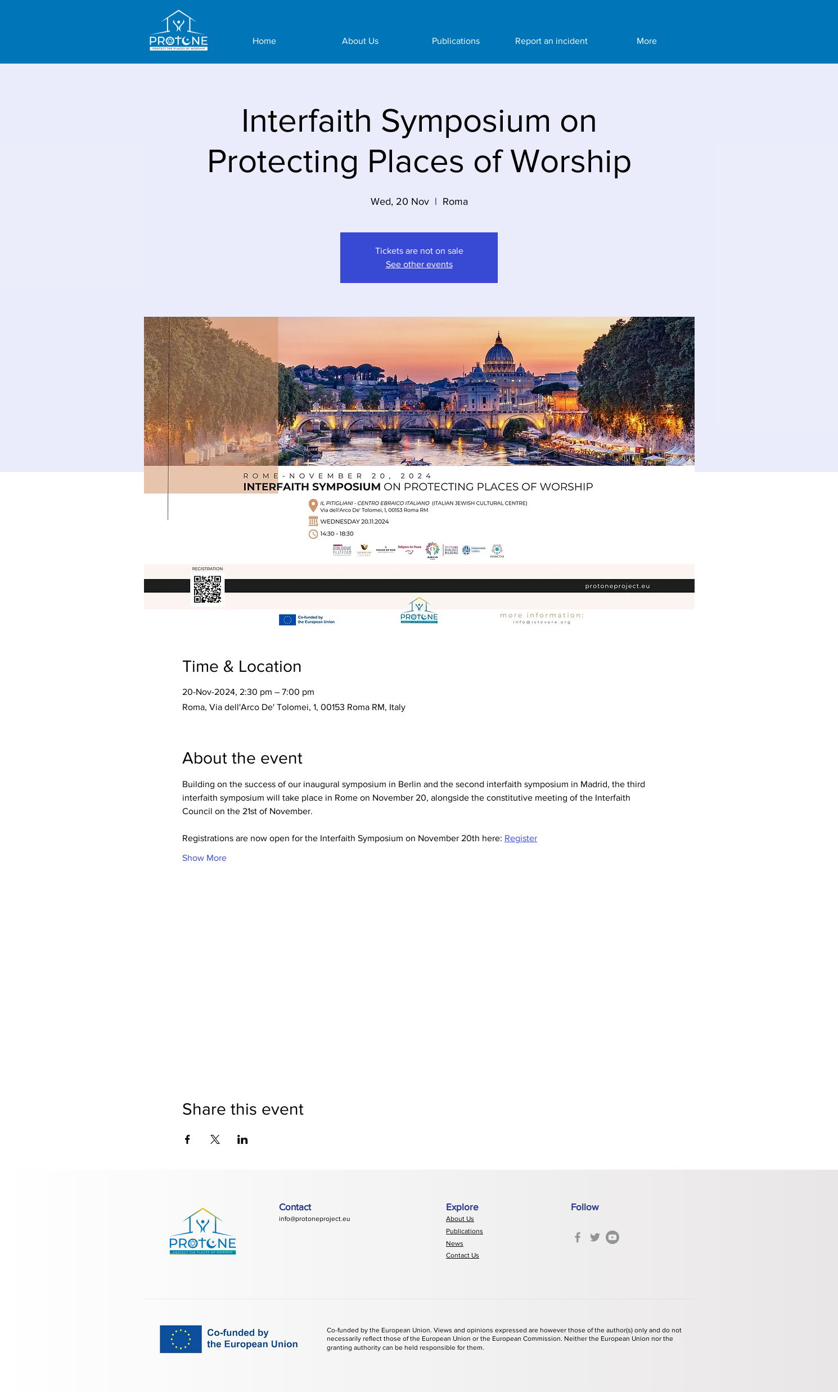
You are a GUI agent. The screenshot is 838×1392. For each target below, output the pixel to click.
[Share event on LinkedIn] (242, 1139)
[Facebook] (577, 1237)
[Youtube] (612, 1237)
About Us (460, 1219)
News (454, 1243)
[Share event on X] (215, 1139)
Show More (204, 858)
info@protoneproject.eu (314, 1219)
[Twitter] (595, 1237)
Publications (464, 1231)
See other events (419, 264)
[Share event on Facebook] (187, 1139)
